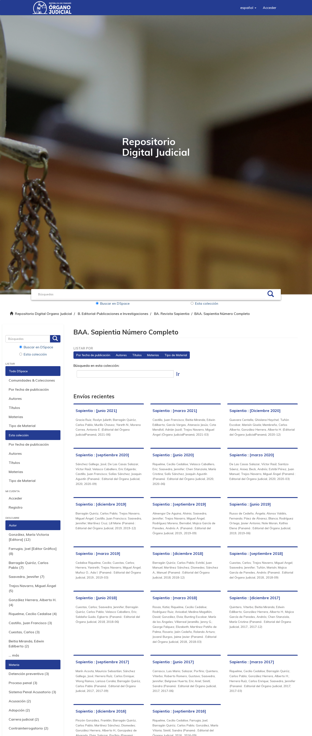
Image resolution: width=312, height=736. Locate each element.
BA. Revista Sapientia (171, 313)
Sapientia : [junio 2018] (96, 597)
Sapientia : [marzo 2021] (175, 410)
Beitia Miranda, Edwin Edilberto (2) (26, 643)
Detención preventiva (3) (29, 673)
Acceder (15, 498)
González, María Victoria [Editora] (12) (29, 537)
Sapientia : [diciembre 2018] (178, 553)
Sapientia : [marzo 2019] (98, 553)
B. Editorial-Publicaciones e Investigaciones (113, 313)
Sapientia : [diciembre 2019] (101, 504)
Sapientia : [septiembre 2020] (102, 455)
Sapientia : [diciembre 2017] (254, 597)
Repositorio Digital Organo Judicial (43, 313)
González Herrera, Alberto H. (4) (32, 602)
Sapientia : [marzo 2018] (175, 597)
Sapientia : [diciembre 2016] (101, 711)
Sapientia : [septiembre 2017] (102, 662)
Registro (16, 507)
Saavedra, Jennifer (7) (26, 576)
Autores (15, 398)
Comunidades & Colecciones (32, 380)
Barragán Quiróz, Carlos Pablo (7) (28, 565)
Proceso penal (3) (23, 683)
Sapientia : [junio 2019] (250, 504)
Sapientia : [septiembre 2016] (179, 711)
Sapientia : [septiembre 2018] (256, 553)
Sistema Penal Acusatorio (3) (32, 692)
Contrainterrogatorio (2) (28, 728)
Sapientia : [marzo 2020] (251, 455)
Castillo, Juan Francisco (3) (30, 623)
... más (14, 655)
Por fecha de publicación (29, 389)
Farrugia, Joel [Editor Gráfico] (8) (33, 551)
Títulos (14, 407)
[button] (248, 7)
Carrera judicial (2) (24, 719)
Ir (178, 373)
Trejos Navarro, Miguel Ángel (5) (32, 588)
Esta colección (204, 303)
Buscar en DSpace (113, 303)
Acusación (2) (20, 701)
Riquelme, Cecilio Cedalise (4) (33, 614)
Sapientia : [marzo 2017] (251, 662)
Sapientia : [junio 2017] (173, 662)
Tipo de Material (22, 425)
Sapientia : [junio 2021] (96, 410)
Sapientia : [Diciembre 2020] (255, 410)
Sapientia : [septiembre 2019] (179, 504)
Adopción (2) (19, 710)
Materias (16, 417)
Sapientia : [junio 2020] (173, 455)
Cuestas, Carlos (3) (24, 632)
